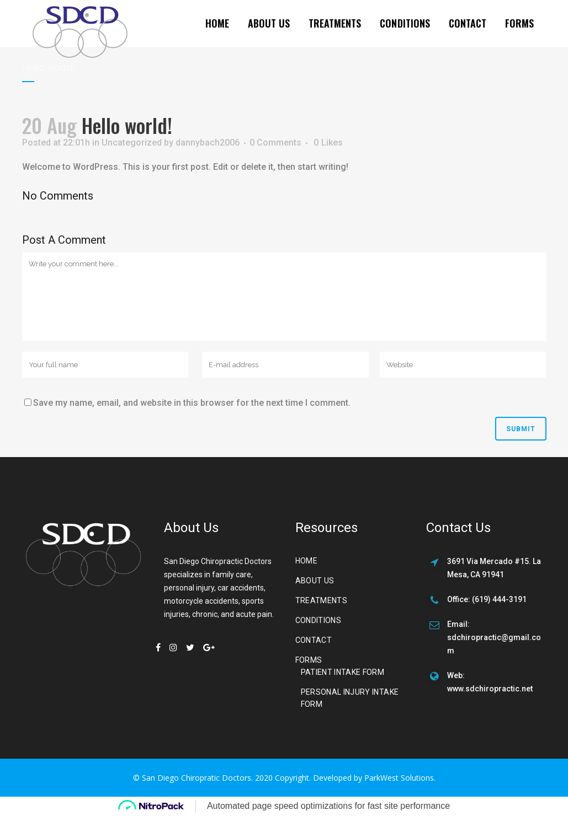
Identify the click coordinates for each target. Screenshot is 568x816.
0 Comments (275, 142)
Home (306, 560)
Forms (308, 660)
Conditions (318, 620)
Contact (313, 640)
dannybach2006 (208, 142)
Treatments (321, 600)
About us (315, 580)
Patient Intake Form (343, 672)
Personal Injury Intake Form (350, 698)
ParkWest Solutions (399, 777)
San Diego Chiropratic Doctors (196, 777)
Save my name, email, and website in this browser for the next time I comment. (192, 403)
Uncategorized (132, 142)
